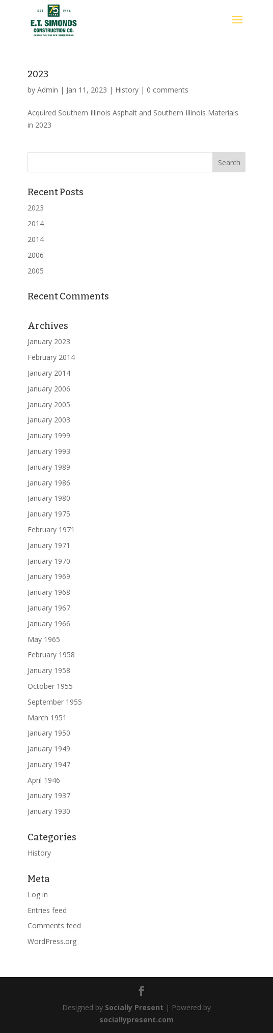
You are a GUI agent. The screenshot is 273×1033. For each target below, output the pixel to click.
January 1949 (49, 748)
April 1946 (44, 780)
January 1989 (49, 467)
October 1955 (50, 686)
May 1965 (44, 639)
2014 (36, 223)
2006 (36, 255)
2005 (36, 271)
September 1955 (55, 702)
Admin (47, 90)
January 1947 (49, 764)
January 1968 (49, 592)
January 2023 (49, 341)
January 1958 (49, 670)
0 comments (167, 90)
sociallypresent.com (136, 1019)
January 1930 (49, 811)
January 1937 (49, 795)
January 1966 (49, 623)
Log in (38, 894)
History (127, 90)
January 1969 (49, 576)
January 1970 (49, 561)
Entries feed (47, 910)
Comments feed (54, 925)
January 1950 (49, 733)
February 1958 (51, 654)
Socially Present (134, 1007)
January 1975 (49, 514)
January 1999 (49, 435)
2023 (38, 74)
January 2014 (49, 373)
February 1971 (51, 529)
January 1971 (49, 545)
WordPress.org (52, 941)
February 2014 (51, 357)
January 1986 (49, 483)
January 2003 (49, 419)
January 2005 (49, 404)
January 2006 (49, 388)
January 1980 (49, 498)
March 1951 (47, 717)
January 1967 (49, 608)
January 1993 (49, 451)
